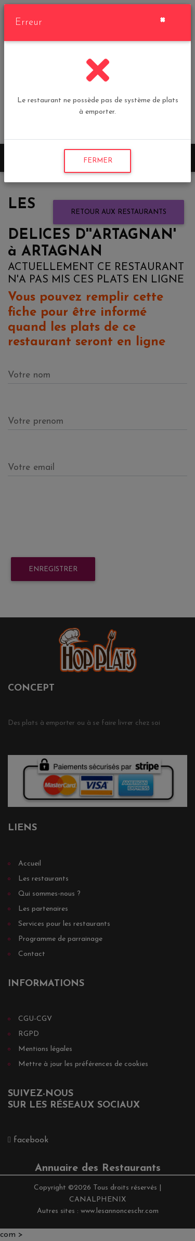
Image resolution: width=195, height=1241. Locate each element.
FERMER (97, 160)
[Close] (162, 18)
